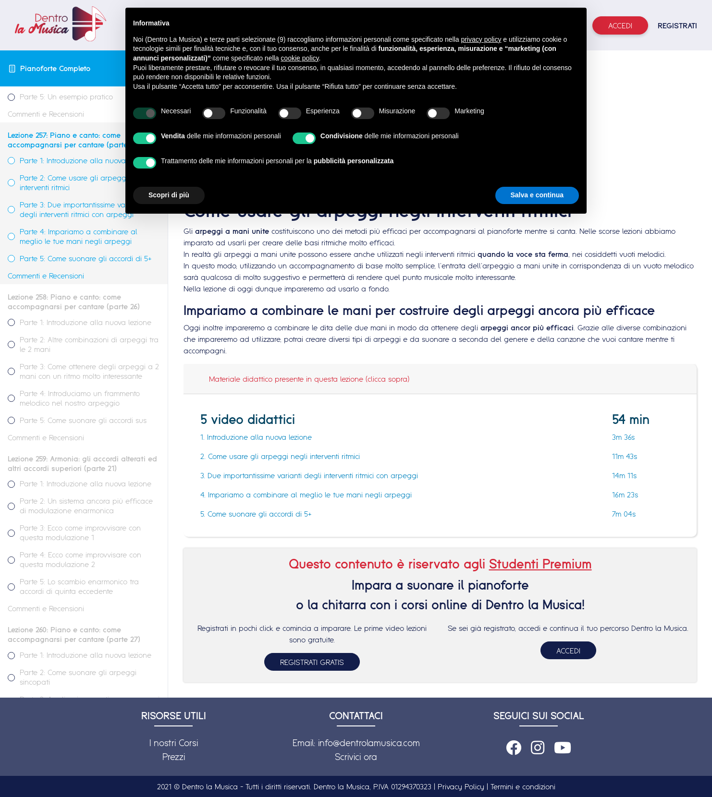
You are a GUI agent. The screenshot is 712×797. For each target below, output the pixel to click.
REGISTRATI (677, 25)
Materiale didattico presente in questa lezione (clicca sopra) (309, 379)
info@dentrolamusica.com (369, 743)
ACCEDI (568, 650)
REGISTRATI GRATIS (312, 662)
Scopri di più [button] (168, 195)
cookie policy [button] (300, 58)
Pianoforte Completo (55, 68)
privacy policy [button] (481, 39)
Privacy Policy (461, 786)
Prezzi (173, 756)
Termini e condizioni (523, 786)
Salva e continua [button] (537, 195)
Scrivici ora (356, 756)
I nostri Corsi (173, 743)
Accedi (620, 25)
